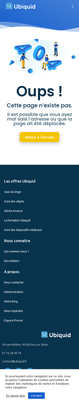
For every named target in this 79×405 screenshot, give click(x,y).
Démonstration (13, 292)
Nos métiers (11, 261)
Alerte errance (13, 211)
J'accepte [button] (36, 395)
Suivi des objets (14, 201)
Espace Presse (13, 320)
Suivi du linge (12, 192)
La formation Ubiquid (17, 220)
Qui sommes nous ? (16, 251)
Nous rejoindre (13, 311)
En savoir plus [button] (15, 396)
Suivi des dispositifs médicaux (23, 230)
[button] (73, 6)
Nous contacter (14, 282)
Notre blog (11, 301)
